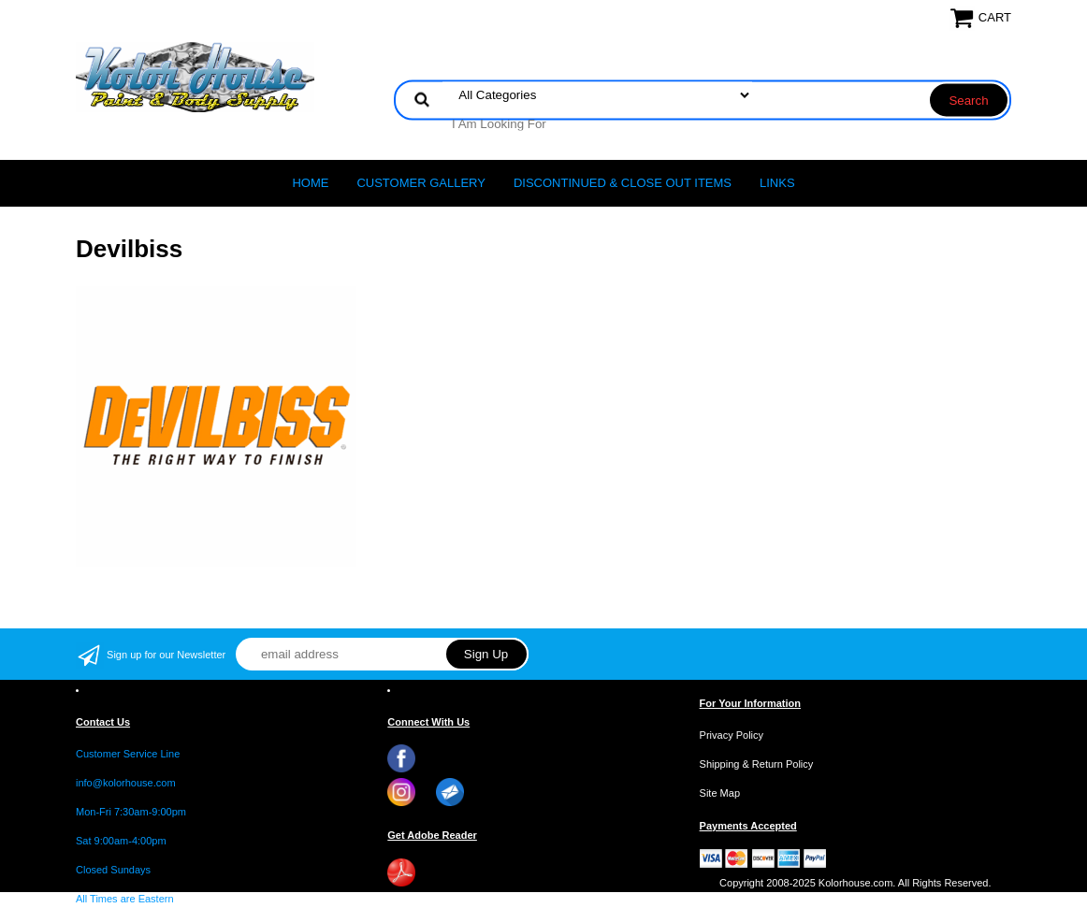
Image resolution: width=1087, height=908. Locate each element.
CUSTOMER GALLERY (421, 183)
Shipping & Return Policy (757, 764)
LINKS (777, 183)
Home (310, 183)
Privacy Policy (731, 735)
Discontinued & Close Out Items (623, 183)
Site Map (720, 793)
